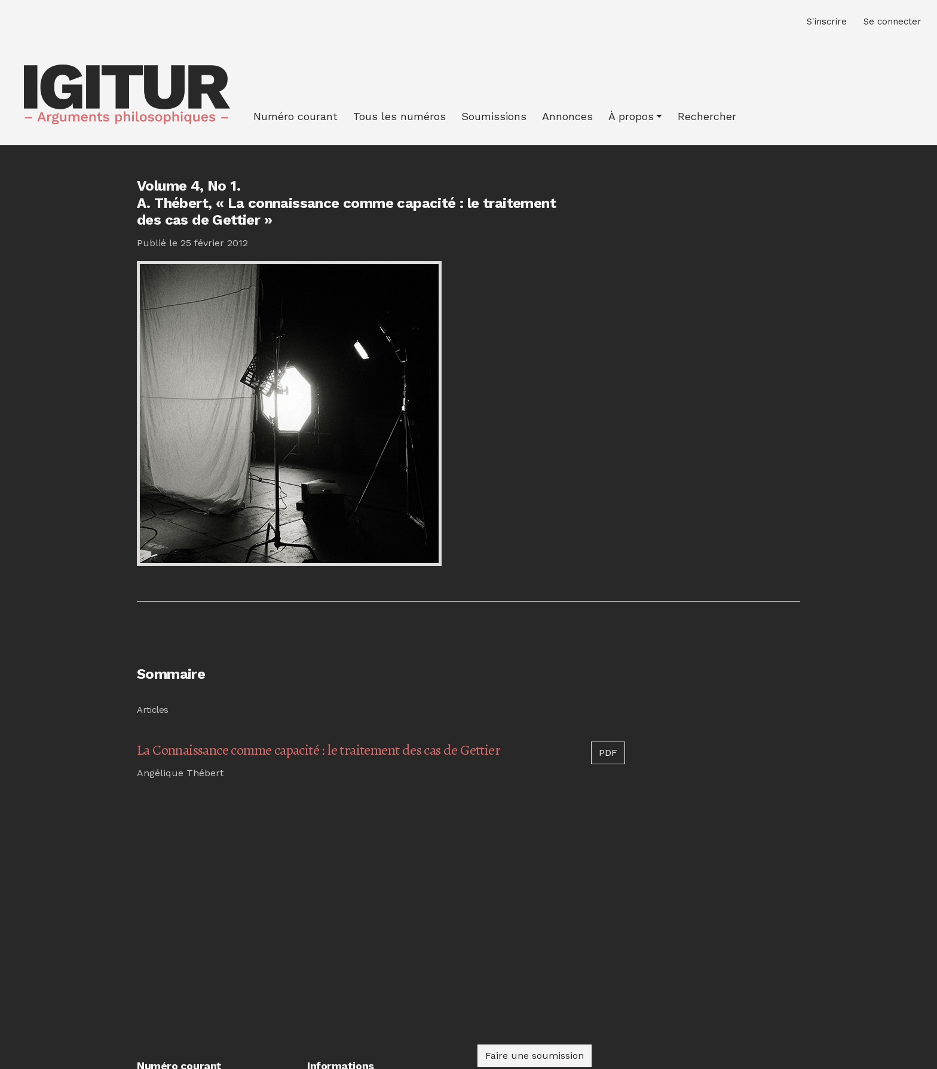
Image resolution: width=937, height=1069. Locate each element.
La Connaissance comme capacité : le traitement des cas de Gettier (318, 749)
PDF (608, 752)
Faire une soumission (534, 1055)
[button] (635, 116)
